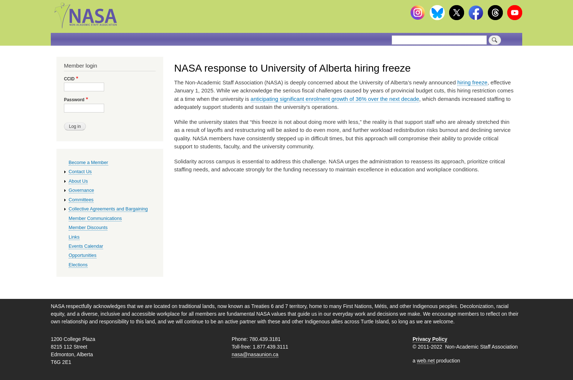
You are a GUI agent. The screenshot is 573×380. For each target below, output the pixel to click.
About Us (78, 181)
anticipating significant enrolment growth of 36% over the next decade (335, 99)
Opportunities (82, 255)
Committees (81, 199)
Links (74, 237)
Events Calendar (86, 246)
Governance (81, 190)
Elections (78, 264)
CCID (69, 78)
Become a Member (88, 162)
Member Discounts (88, 227)
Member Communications (95, 218)
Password (74, 99)
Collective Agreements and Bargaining (108, 209)
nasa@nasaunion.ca (255, 354)
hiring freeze (472, 82)
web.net (426, 361)
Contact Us (80, 171)
